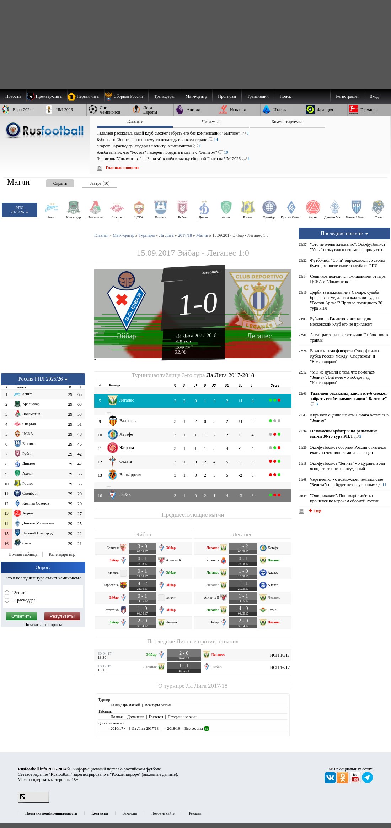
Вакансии (130, 813)
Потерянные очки (182, 716)
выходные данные (159, 774)
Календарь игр (62, 554)
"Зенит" (18, 592)
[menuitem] (126, 96)
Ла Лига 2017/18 (206, 685)
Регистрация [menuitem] (347, 96)
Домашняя (135, 716)
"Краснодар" (23, 600)
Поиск (285, 96)
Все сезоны (196, 728)
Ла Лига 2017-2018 (196, 335)
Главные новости (122, 167)
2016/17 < (119, 728)
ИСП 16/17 (280, 655)
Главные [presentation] (135, 121)
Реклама (195, 813)
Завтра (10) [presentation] (99, 183)
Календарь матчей (125, 705)
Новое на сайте (162, 813)
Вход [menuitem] (374, 96)
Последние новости (344, 233)
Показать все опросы (43, 624)
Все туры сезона (158, 705)
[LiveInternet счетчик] (33, 801)
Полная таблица (23, 554)
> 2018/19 (171, 728)
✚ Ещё (314, 510)
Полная (117, 716)
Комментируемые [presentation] (288, 121)
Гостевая (156, 716)
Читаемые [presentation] (211, 121)
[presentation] (53, 182)
